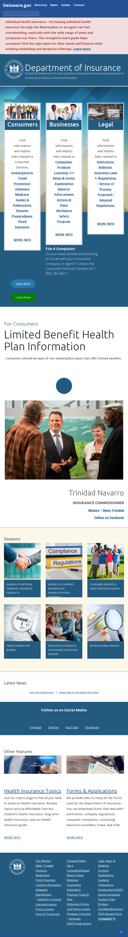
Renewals (75, 919)
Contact (79, 5)
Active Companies (109, 895)
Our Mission (43, 861)
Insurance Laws (105, 173)
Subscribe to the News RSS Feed (78, 692)
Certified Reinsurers (110, 909)
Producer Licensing (79, 914)
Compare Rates (76, 861)
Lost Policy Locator (78, 909)
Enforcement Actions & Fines (64, 199)
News (54, 5)
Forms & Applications (91, 790)
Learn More (25, 283)
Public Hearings (45, 880)
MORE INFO (22, 240)
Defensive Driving (78, 904)
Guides (65, 5)
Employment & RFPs (110, 890)
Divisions (41, 870)
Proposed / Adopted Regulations (105, 200)
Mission (94, 510)
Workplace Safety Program (64, 216)
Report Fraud (75, 875)
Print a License (45, 909)
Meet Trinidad (113, 510)
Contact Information (48, 885)
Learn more (82, 49)
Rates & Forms (64, 178)
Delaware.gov (17, 5)
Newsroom (43, 875)
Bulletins (105, 167)
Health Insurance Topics (32, 790)
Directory (40, 5)
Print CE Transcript (48, 914)
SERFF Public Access (79, 923)
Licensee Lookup (46, 904)
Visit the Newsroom (42, 692)
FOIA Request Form (110, 914)
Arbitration (105, 162)
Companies (63, 162)
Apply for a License (49, 899)
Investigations (22, 173)
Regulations (107, 178)
